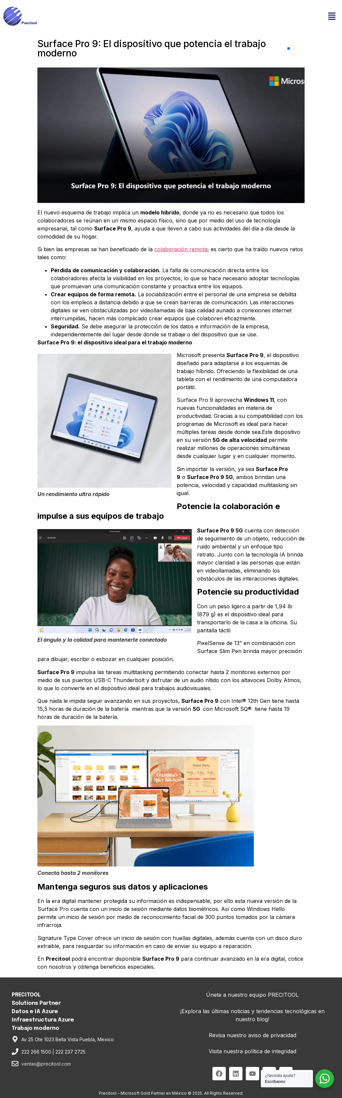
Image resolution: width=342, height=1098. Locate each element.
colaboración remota (180, 249)
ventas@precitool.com (46, 1064)
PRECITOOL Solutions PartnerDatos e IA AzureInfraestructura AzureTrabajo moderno (43, 1011)
